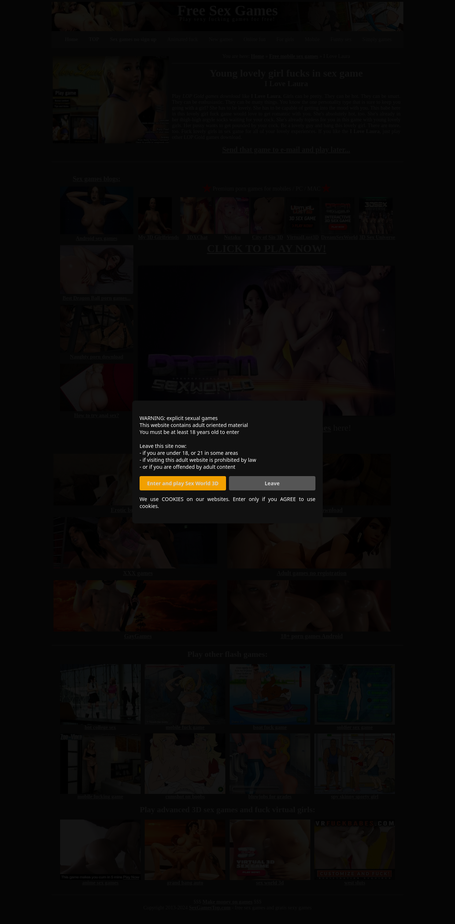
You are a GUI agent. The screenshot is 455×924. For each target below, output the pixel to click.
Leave (272, 483)
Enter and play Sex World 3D (183, 483)
